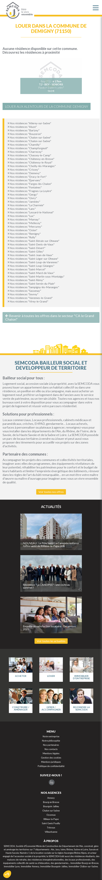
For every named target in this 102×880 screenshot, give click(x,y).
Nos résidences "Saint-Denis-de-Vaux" (31, 244)
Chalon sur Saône (51, 810)
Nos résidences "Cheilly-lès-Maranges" (32, 166)
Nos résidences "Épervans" (24, 180)
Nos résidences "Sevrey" (23, 294)
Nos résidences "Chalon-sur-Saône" (29, 137)
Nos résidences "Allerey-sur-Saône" (29, 123)
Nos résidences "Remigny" (24, 233)
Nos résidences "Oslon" (22, 230)
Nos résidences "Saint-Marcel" (27, 269)
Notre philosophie (51, 740)
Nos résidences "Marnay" (24, 219)
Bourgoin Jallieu (51, 806)
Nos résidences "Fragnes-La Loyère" (30, 190)
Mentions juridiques (51, 762)
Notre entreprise (51, 736)
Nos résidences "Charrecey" (25, 151)
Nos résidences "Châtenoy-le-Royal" (30, 162)
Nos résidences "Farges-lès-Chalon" (30, 183)
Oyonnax (51, 814)
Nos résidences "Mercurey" (25, 226)
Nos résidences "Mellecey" (24, 223)
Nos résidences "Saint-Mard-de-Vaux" (31, 272)
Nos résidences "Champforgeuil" (28, 148)
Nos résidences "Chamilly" (24, 144)
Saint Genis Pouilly (51, 823)
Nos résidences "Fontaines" (25, 187)
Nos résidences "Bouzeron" (25, 133)
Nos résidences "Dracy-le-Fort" (27, 176)
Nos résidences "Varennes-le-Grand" (30, 297)
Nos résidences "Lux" (21, 215)
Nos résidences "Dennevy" (24, 173)
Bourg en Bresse (51, 802)
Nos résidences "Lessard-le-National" (31, 212)
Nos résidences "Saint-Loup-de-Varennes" (33, 262)
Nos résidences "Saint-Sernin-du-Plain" (31, 283)
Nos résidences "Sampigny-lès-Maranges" (33, 287)
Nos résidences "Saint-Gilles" (26, 251)
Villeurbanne (51, 831)
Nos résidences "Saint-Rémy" (26, 280)
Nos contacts (51, 749)
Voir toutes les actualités (51, 641)
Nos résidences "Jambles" (24, 201)
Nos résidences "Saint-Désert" (26, 247)
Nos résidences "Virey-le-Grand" (28, 301)
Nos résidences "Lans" (22, 208)
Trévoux (51, 827)
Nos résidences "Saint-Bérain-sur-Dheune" (33, 240)
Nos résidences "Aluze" (22, 126)
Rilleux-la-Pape (51, 819)
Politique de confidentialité (51, 766)
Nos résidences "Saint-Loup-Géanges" (31, 265)
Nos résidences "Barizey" (23, 130)
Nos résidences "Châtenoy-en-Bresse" (31, 158)
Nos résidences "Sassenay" (24, 290)
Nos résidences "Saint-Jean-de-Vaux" (30, 255)
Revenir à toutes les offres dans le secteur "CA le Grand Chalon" (49, 317)
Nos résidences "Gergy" (23, 194)
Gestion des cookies (51, 757)
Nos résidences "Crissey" (23, 169)
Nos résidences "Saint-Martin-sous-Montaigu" (36, 276)
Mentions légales (51, 753)
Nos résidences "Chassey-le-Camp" (29, 155)
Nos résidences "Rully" (22, 237)
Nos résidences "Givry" (22, 198)
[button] (7, 874)
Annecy (51, 797)
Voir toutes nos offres (51, 491)
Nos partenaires (51, 745)
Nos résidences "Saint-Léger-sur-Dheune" (33, 258)
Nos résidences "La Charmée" (26, 205)
